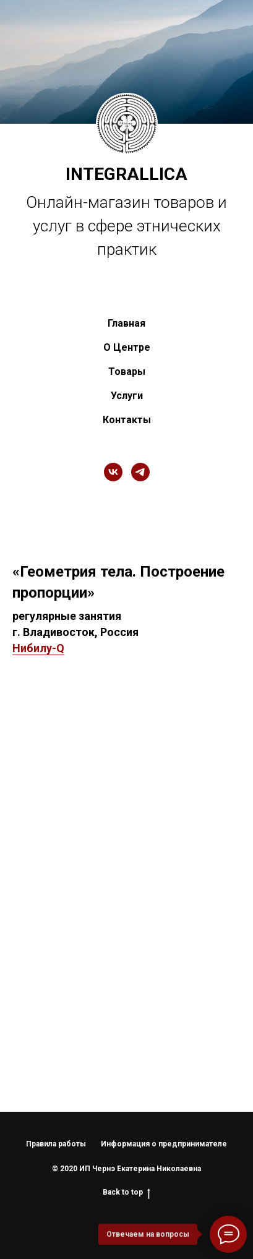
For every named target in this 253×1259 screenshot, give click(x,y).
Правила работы (56, 1144)
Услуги (127, 396)
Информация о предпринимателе (164, 1144)
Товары (126, 371)
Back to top (126, 1192)
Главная (126, 323)
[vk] (113, 472)
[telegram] (140, 472)
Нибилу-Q (38, 648)
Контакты (127, 420)
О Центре (126, 347)
